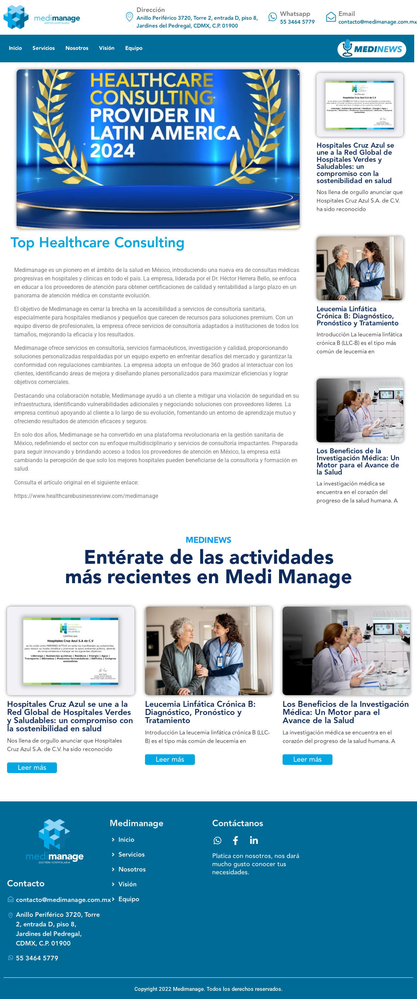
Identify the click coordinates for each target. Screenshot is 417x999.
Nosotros (76, 48)
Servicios (44, 48)
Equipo (134, 48)
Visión (107, 48)
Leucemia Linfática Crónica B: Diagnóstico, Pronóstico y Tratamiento (358, 316)
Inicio (15, 48)
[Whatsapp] (273, 17)
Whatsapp (295, 14)
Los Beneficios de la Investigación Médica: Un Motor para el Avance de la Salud (358, 461)
